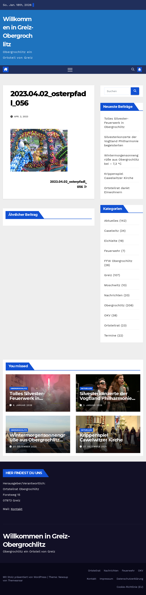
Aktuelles (111, 220)
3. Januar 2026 (92, 405)
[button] (132, 69)
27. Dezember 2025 (25, 446)
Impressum (106, 578)
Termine (110, 335)
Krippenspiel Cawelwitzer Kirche (101, 437)
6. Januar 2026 (22, 405)
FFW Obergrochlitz (118, 261)
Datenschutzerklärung (130, 578)
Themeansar (15, 580)
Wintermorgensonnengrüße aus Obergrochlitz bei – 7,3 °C (121, 159)
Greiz (108, 275)
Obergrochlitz (114, 305)
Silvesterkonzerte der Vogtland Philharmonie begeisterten (121, 141)
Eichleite (110, 241)
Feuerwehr (112, 251)
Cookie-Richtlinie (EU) (130, 587)
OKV (107, 315)
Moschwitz (112, 285)
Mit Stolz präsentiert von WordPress (25, 577)
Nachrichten (113, 295)
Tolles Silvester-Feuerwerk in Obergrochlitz (116, 123)
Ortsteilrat (112, 325)
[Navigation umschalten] (70, 70)
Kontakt (91, 578)
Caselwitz (111, 230)
